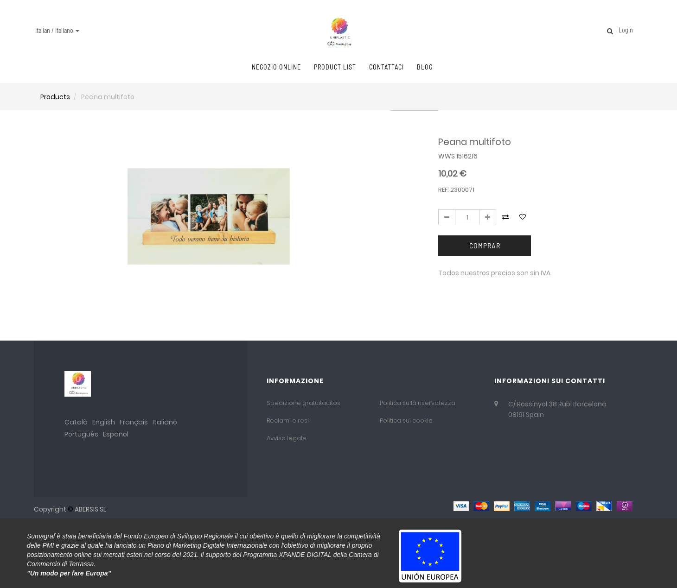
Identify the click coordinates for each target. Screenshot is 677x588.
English (103, 422)
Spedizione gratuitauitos (303, 402)
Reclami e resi (288, 420)
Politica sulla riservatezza (417, 402)
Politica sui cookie (406, 420)
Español (115, 434)
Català (76, 422)
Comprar (484, 245)
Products (55, 96)
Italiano (165, 422)
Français (134, 422)
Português (81, 434)
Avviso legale (287, 438)
